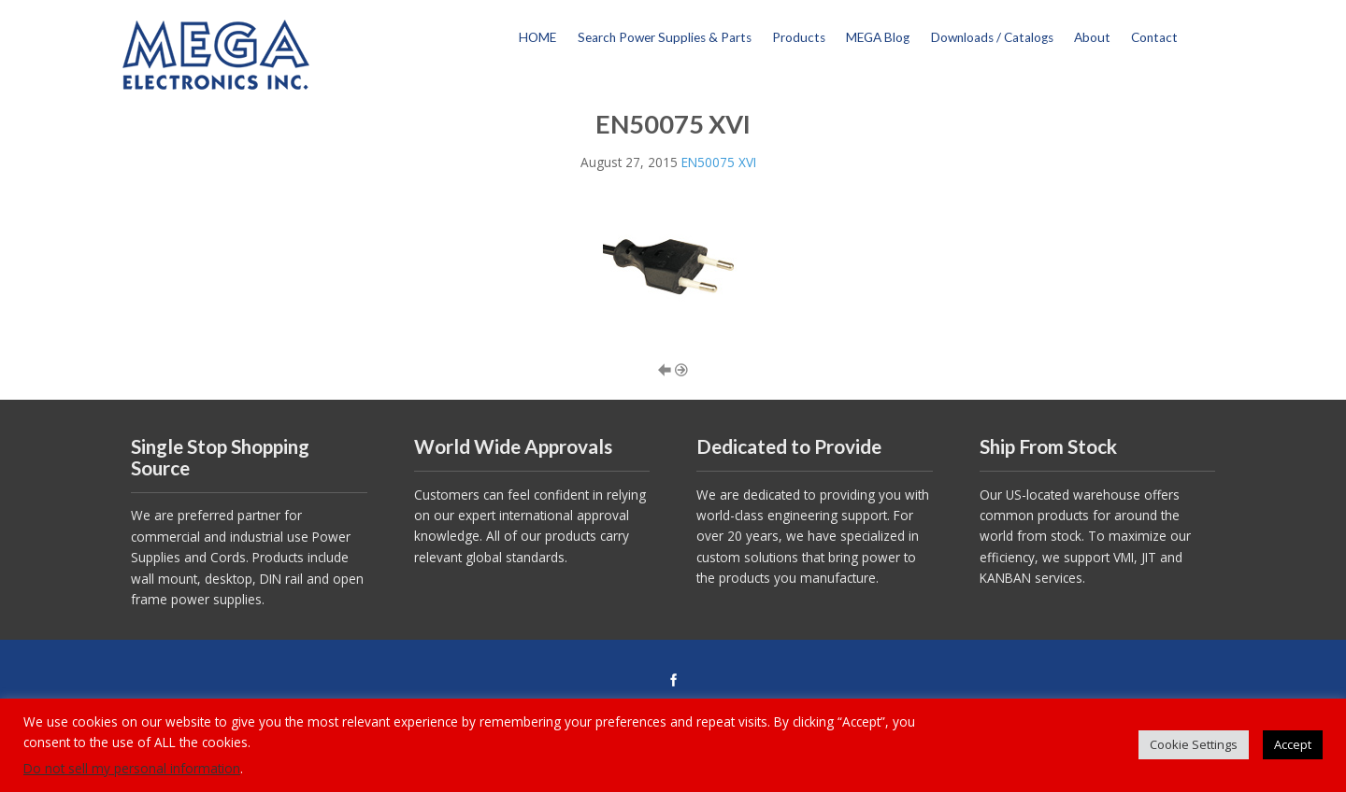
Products (798, 37)
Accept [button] (1292, 744)
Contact (1154, 37)
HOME (537, 37)
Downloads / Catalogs (992, 37)
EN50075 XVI (718, 162)
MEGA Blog (877, 37)
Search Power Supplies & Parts (665, 37)
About (1092, 37)
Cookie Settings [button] (1194, 744)
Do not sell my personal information (131, 768)
